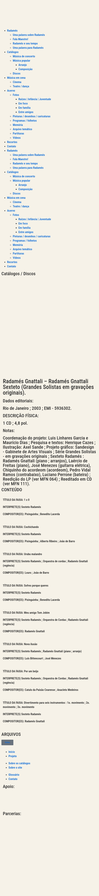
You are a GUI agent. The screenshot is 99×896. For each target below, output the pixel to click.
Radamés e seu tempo (25, 43)
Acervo (11, 90)
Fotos (16, 95)
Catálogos (12, 52)
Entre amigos (25, 112)
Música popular (21, 60)
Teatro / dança (21, 86)
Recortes (12, 142)
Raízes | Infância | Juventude (34, 99)
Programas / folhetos (25, 120)
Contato (11, 146)
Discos (16, 73)
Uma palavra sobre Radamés (29, 35)
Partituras (18, 133)
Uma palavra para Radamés (28, 47)
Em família (24, 107)
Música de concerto (24, 56)
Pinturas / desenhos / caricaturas (31, 116)
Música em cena (16, 77)
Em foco (23, 103)
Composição (25, 69)
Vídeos (17, 137)
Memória (18, 125)
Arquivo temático (22, 129)
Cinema (17, 82)
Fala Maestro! (20, 39)
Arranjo (22, 65)
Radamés (12, 30)
